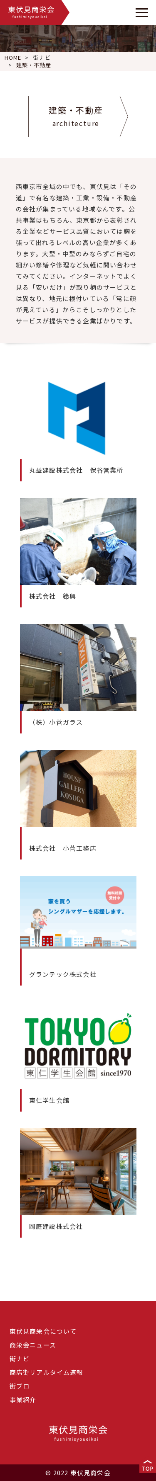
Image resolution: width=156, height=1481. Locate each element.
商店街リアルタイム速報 (47, 1372)
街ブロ (20, 1386)
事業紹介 (23, 1399)
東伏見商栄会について (43, 1331)
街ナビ (41, 57)
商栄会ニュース (33, 1345)
